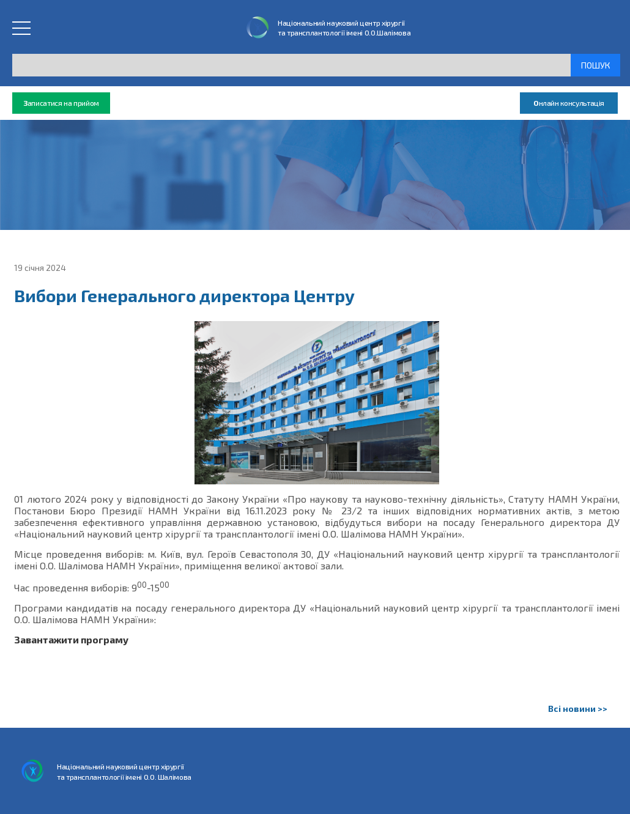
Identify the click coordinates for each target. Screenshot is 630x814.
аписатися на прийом (61, 103)
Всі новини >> (577, 708)
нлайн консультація (568, 103)
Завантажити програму (71, 639)
